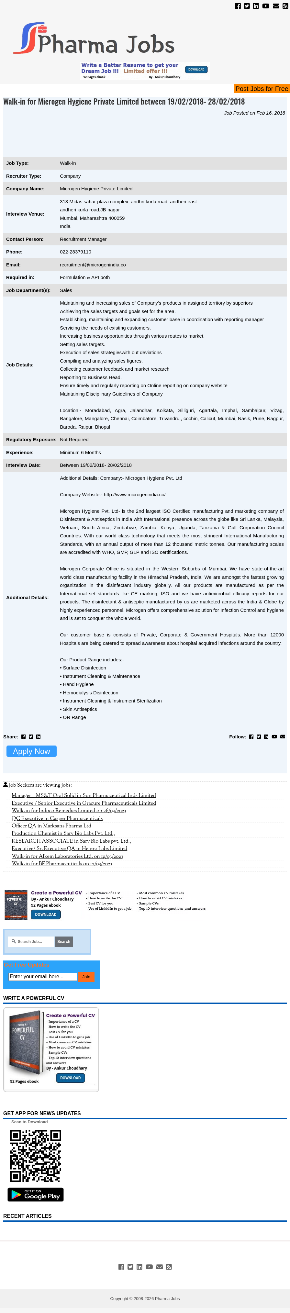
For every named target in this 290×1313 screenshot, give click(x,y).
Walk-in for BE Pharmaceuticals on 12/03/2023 (62, 864)
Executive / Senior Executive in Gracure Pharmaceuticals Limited (84, 803)
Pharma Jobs (167, 1298)
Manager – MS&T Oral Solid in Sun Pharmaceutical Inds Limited (84, 795)
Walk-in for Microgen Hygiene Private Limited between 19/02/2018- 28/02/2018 (124, 101)
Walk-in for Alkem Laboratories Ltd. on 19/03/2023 (67, 856)
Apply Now (31, 751)
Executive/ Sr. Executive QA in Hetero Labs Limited (69, 848)
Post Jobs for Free (262, 88)
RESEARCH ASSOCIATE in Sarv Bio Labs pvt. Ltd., (71, 841)
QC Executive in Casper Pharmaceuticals (57, 818)
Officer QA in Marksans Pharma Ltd (51, 826)
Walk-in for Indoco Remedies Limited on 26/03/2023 (69, 810)
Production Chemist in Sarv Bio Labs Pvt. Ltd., (63, 833)
